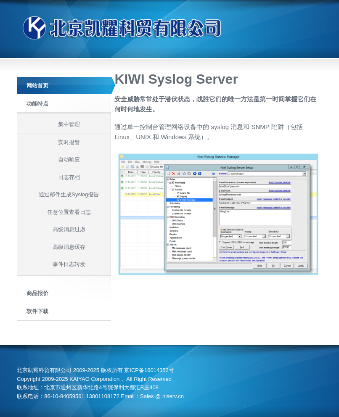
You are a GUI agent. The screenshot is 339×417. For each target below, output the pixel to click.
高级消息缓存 (69, 247)
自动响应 (69, 159)
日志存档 (69, 177)
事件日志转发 (69, 264)
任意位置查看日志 (69, 212)
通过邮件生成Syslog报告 (69, 194)
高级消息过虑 (69, 229)
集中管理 (69, 124)
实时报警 (69, 142)
